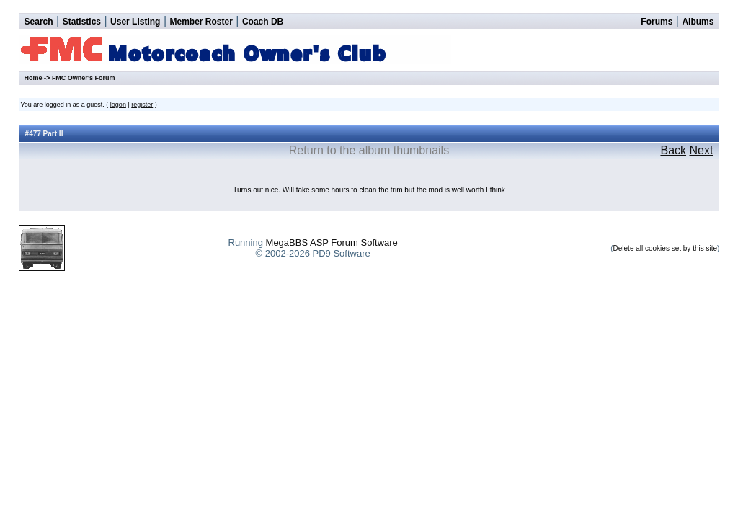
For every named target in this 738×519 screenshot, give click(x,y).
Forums (656, 22)
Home (34, 77)
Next (701, 150)
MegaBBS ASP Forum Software (332, 242)
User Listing (135, 22)
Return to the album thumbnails (369, 150)
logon (118, 104)
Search (39, 22)
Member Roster (200, 22)
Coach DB (262, 22)
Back (673, 150)
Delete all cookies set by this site (665, 248)
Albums (697, 22)
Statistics (82, 22)
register (142, 104)
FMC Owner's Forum (83, 77)
